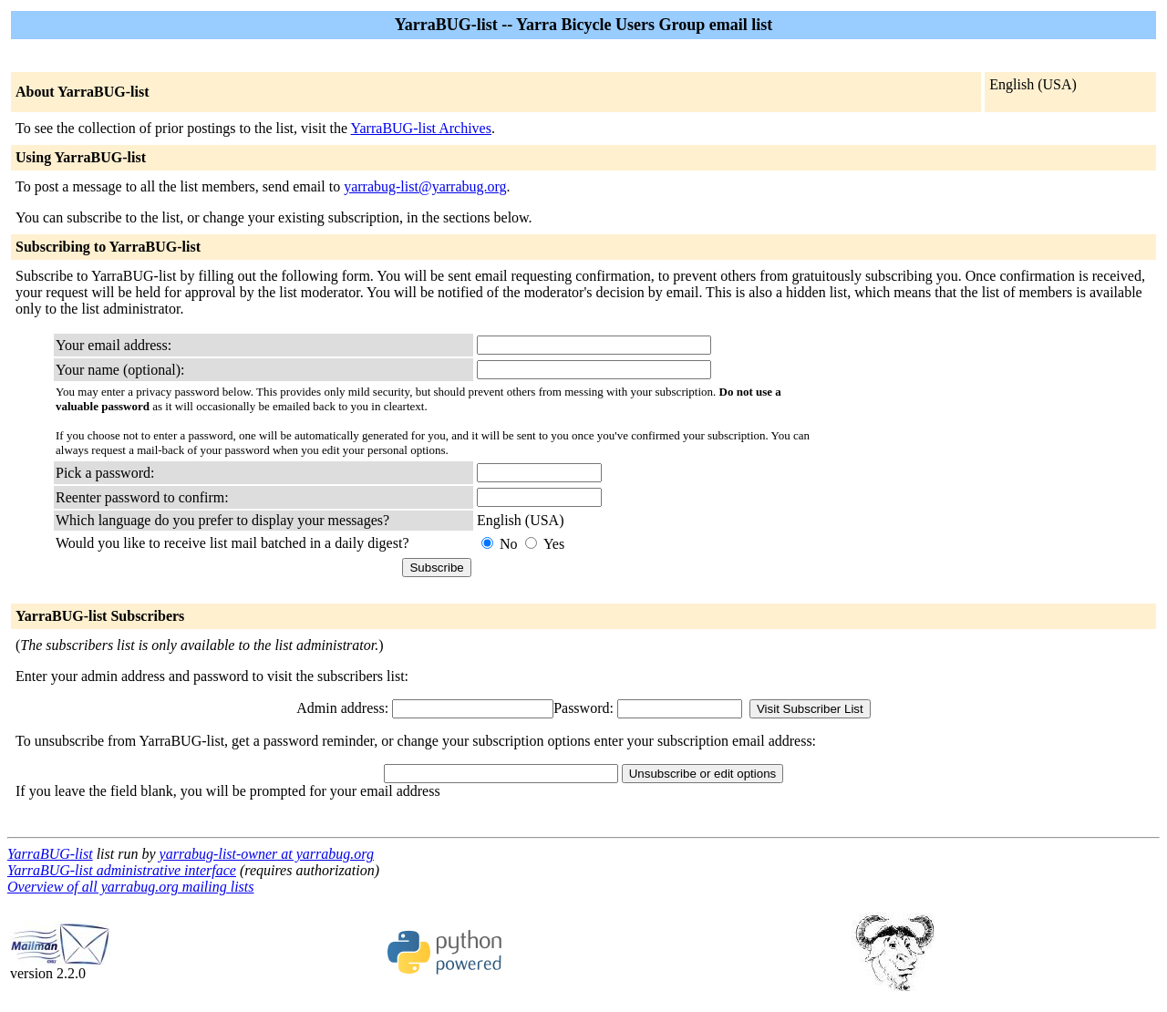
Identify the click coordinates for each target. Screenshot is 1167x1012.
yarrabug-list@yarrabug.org (425, 186)
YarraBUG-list (50, 854)
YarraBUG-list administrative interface (121, 870)
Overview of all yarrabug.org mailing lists (130, 886)
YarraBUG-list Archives (421, 128)
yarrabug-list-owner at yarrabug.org (267, 854)
